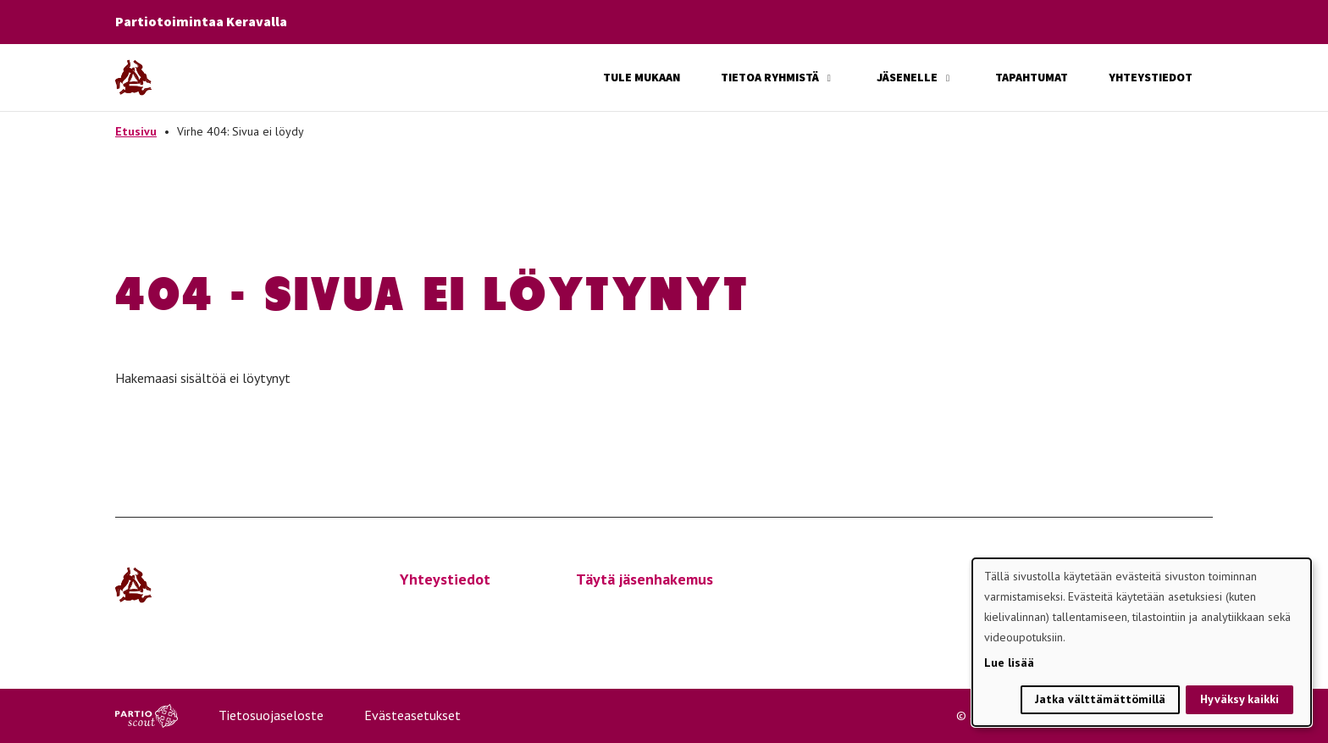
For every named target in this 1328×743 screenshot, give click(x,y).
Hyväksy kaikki (1239, 699)
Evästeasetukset (412, 715)
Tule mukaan (641, 77)
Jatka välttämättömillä (1100, 699)
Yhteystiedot (1150, 77)
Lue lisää (1009, 662)
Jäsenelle (907, 77)
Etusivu (136, 131)
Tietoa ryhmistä (770, 77)
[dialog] (1141, 642)
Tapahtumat (1031, 77)
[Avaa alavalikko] (829, 78)
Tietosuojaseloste (271, 715)
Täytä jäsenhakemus (644, 579)
